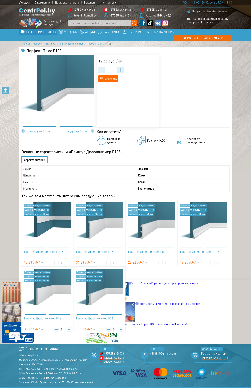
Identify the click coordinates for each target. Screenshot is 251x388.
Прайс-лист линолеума (159, 385)
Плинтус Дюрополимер (81, 39)
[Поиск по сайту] (134, 24)
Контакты (107, 2)
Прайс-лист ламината (126, 385)
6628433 (114, 349)
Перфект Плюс (110, 39)
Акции (51, 385)
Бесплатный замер (213, 349)
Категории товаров (41, 33)
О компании (42, 2)
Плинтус (56, 39)
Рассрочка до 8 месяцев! (52, 23)
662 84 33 (84, 10)
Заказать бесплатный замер (208, 33)
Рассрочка (65, 385)
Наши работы (84, 385)
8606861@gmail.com (86, 16)
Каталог (41, 39)
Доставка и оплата (67, 2)
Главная (26, 39)
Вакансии (90, 2)
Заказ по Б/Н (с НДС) (158, 16)
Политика (183, 385)
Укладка (24, 2)
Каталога (207, 22)
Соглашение (201, 385)
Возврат (218, 385)
